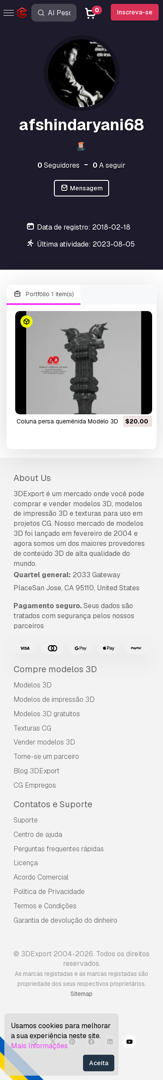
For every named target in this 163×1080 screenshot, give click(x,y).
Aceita (98, 1063)
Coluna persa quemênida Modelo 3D (67, 421)
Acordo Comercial (41, 877)
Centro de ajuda (37, 834)
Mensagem (81, 188)
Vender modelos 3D (44, 742)
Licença (25, 862)
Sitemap (81, 994)
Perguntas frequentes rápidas (58, 848)
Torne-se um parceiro (46, 756)
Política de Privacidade (49, 891)
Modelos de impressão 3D (54, 699)
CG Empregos (34, 785)
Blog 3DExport (36, 770)
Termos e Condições (45, 906)
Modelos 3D (32, 685)
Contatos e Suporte (52, 804)
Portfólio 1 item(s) (43, 294)
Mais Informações (39, 1045)
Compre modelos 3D (55, 669)
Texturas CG (32, 728)
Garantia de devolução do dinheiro (65, 920)
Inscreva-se (135, 12)
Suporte (25, 820)
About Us (32, 478)
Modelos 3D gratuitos (46, 713)
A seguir (109, 165)
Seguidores (58, 165)
